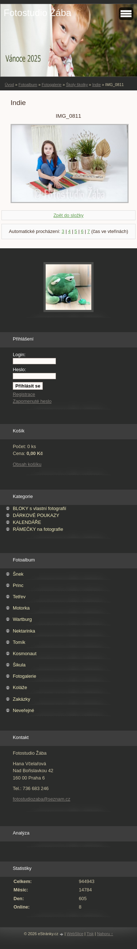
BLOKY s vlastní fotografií (39, 508)
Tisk (90, 934)
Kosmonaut (25, 653)
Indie (96, 84)
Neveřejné (23, 710)
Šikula (19, 665)
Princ (18, 585)
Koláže (20, 687)
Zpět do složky (68, 215)
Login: (19, 354)
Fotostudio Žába (37, 13)
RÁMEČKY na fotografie (38, 529)
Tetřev (19, 596)
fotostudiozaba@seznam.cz (41, 799)
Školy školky (77, 84)
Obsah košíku (27, 464)
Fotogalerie (51, 84)
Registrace (24, 394)
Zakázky (21, 699)
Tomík (19, 642)
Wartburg (22, 619)
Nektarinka (24, 631)
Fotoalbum (27, 84)
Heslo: (19, 369)
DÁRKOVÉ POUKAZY (36, 515)
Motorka (21, 608)
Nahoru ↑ (105, 934)
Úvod (9, 84)
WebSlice (75, 934)
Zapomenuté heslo (32, 401)
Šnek (18, 574)
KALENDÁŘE (27, 522)
